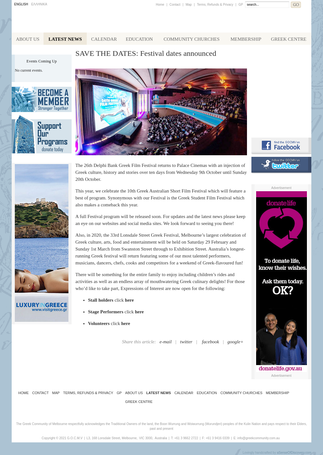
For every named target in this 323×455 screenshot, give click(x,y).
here (129, 300)
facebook (210, 341)
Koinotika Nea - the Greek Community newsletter (281, 88)
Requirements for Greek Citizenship (281, 117)
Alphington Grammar (281, 61)
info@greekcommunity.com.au (258, 438)
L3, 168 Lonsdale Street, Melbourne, (112, 438)
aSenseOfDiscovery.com (294, 452)
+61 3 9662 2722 (186, 438)
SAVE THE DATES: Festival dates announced (145, 53)
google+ (235, 341)
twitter (186, 341)
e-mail (166, 341)
